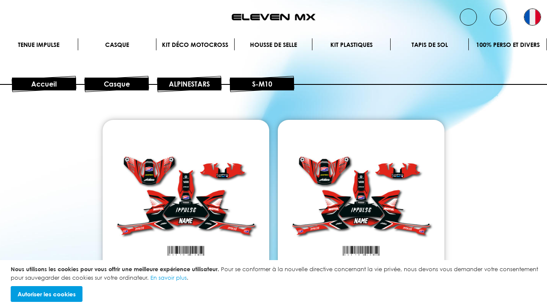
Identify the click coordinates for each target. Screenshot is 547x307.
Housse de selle (273, 44)
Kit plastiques (351, 44)
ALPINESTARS (189, 84)
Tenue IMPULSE (38, 44)
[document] (274, 283)
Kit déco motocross (195, 44)
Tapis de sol (430, 44)
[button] (532, 17)
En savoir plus (168, 277)
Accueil (44, 84)
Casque (117, 44)
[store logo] (273, 17)
